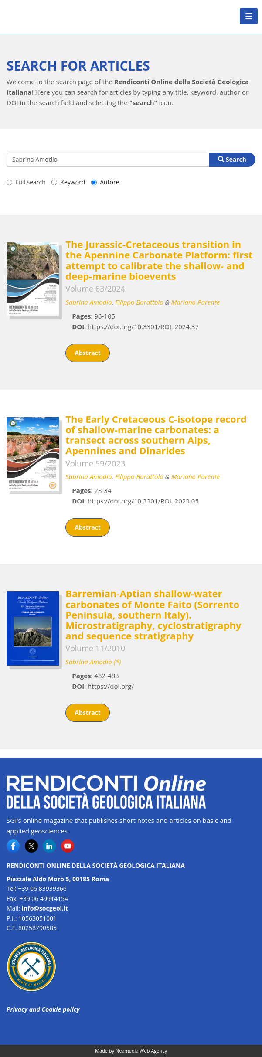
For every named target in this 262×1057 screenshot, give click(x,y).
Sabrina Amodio (88, 302)
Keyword (68, 182)
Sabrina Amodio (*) (93, 661)
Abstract (88, 353)
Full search (26, 182)
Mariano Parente (195, 302)
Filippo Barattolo (139, 302)
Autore (105, 182)
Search (232, 159)
